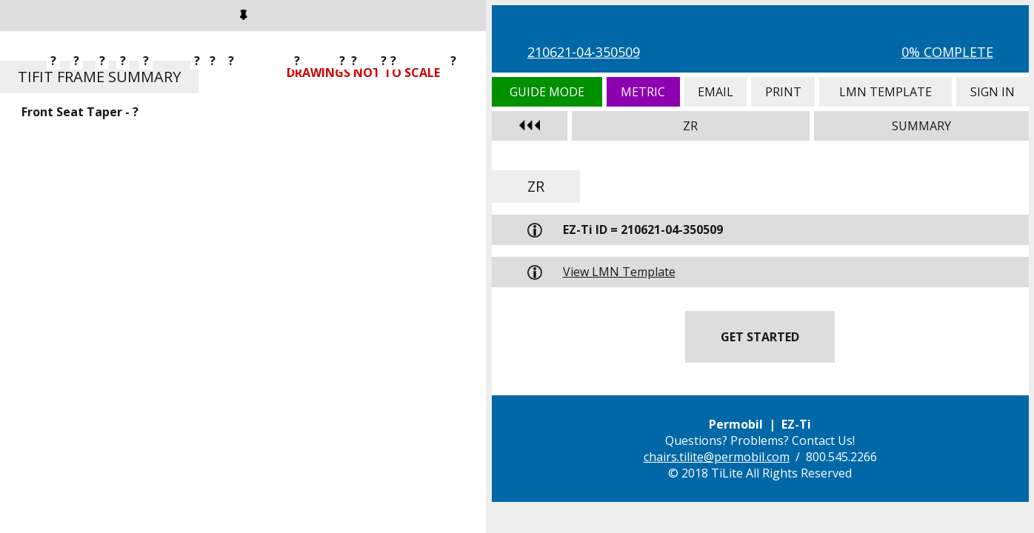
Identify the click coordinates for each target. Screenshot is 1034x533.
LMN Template (885, 92)
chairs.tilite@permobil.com (717, 457)
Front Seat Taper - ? (80, 112)
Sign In (992, 92)
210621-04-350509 (583, 52)
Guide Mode (547, 92)
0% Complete (947, 52)
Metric (643, 92)
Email (715, 92)
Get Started (760, 337)
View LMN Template (619, 272)
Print (783, 92)
